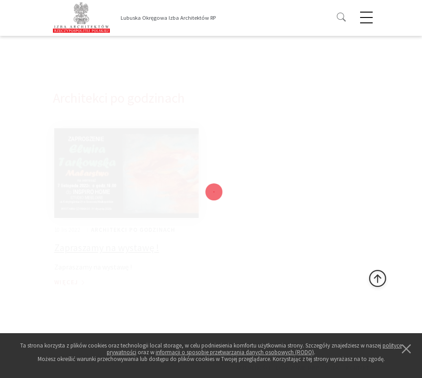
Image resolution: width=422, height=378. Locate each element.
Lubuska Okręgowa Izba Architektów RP (168, 17)
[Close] (406, 349)
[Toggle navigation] (219, 18)
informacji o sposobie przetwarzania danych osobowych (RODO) (235, 352)
